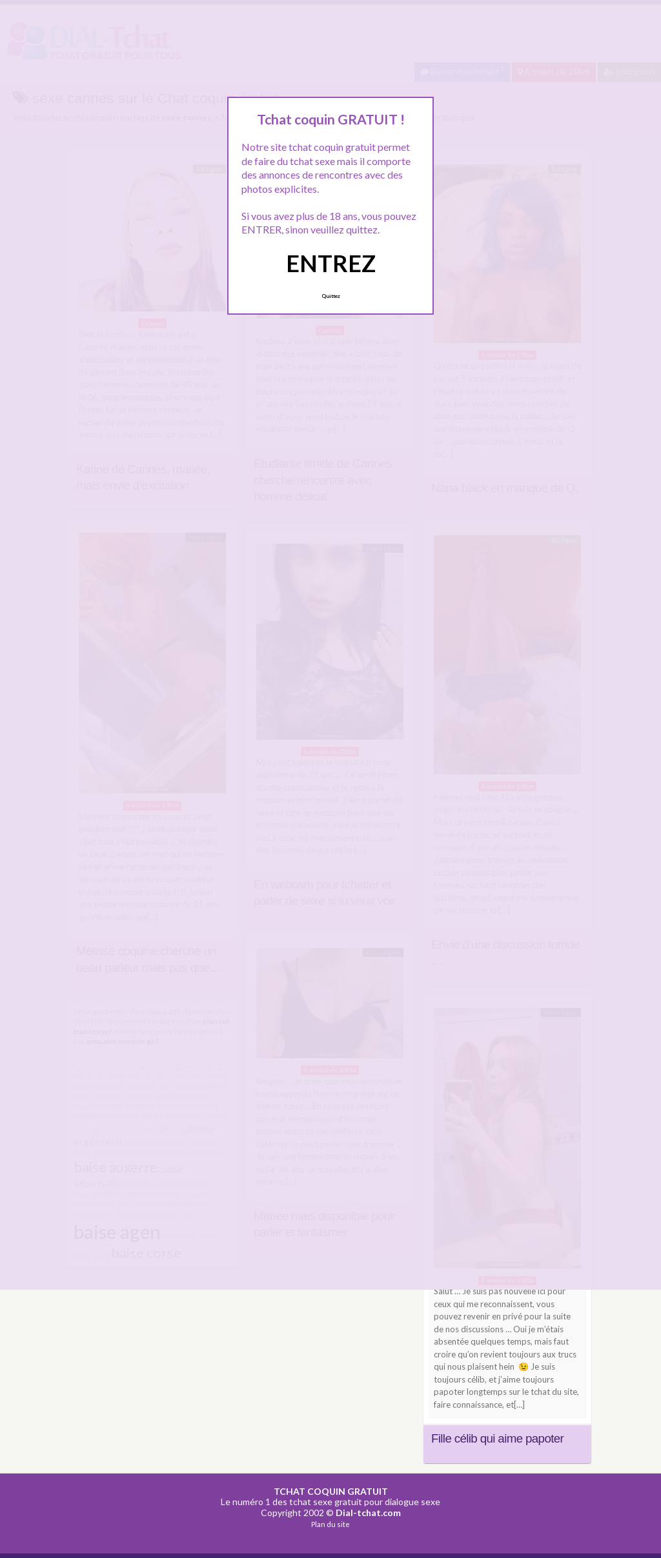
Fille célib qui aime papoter (497, 1438)
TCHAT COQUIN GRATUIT (331, 1491)
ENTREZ (331, 263)
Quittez (330, 296)
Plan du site (330, 1524)
